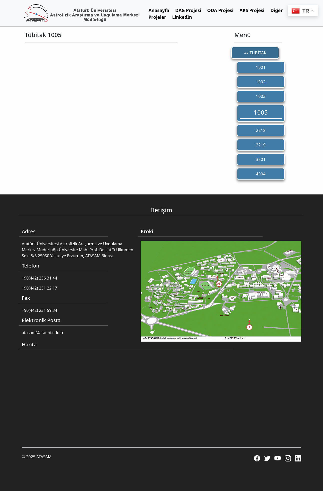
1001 (261, 67)
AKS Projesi (252, 10)
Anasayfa (158, 10)
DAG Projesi (188, 10)
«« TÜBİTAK (255, 53)
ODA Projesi (220, 10)
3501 (261, 159)
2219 (261, 145)
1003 (261, 96)
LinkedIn (182, 17)
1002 (261, 82)
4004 (261, 174)
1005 (261, 112)
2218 (261, 130)
